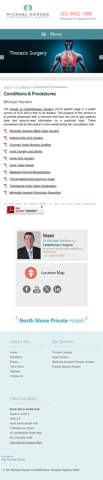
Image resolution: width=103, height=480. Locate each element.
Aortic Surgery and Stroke (26, 151)
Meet (48, 236)
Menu (51, 34)
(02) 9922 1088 (78, 16)
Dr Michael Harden (60, 241)
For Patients (22, 87)
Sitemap (15, 371)
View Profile (57, 256)
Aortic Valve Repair (22, 165)
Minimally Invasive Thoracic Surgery (73, 361)
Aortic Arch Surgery (22, 158)
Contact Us (16, 376)
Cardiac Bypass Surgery (66, 366)
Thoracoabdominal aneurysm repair (32, 179)
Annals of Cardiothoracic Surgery (32, 109)
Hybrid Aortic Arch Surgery (26, 138)
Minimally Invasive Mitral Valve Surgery (34, 131)
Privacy (14, 361)
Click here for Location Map (26, 442)
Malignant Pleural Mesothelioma (30, 172)
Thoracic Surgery (62, 352)
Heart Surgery (60, 357)
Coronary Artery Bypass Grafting (30, 145)
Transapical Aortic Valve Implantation (33, 186)
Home (7, 87)
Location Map (53, 272)
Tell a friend (16, 366)
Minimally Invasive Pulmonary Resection (35, 192)
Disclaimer (16, 357)
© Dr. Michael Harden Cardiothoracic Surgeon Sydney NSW (41, 470)
